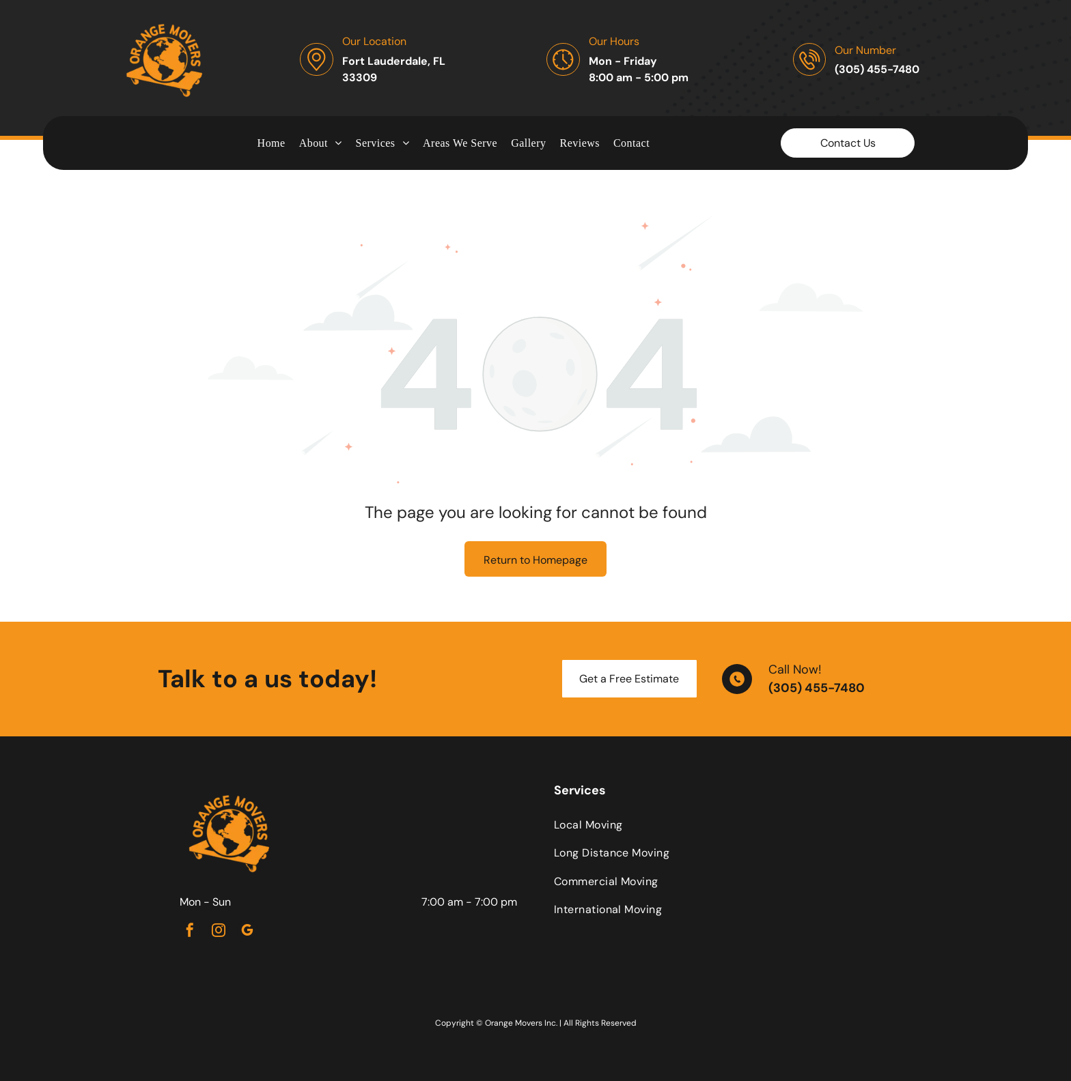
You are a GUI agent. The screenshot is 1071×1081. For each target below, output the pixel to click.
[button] (383, 142)
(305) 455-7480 (816, 688)
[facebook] (190, 932)
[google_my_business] (247, 932)
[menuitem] (271, 142)
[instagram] (218, 932)
